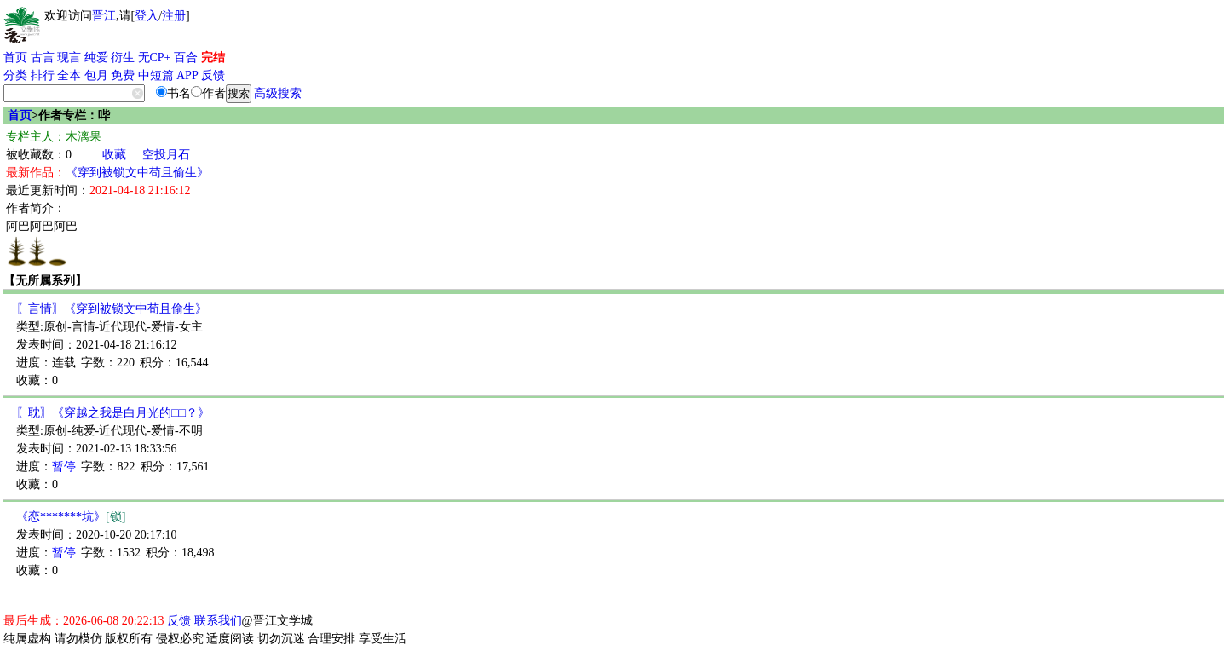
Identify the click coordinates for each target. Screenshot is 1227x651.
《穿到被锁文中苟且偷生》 (137, 172)
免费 (123, 75)
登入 (146, 15)
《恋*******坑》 (70, 516)
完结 (213, 57)
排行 (43, 75)
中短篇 (156, 75)
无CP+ (154, 57)
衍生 (123, 57)
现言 (69, 57)
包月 (96, 75)
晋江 (104, 15)
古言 (43, 57)
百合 (186, 57)
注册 (174, 15)
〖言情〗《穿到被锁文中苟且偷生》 (111, 308)
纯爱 (96, 57)
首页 (15, 57)
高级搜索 (278, 93)
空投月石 (166, 154)
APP (187, 75)
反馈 (213, 75)
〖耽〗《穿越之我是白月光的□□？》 (113, 412)
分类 (15, 75)
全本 (69, 75)
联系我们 (218, 620)
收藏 (114, 154)
